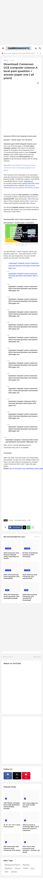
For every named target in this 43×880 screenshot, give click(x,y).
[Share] (37, 83)
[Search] (40, 48)
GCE (29, 520)
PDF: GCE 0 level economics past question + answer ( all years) (31, 849)
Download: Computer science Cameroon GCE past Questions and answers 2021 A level (23, 276)
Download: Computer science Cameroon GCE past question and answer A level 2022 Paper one (24, 265)
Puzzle (25, 868)
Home (6, 60)
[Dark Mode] (36, 48)
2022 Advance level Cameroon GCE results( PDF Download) (30, 597)
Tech (6, 872)
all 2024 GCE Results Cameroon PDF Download (30, 554)
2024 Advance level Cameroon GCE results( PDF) (30, 576)
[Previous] (38, 53)
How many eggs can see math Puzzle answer (20, 53)
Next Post (36, 657)
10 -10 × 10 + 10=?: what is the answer (12, 826)
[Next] (40, 53)
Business (26, 865)
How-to (17, 868)
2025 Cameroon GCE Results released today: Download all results (11, 555)
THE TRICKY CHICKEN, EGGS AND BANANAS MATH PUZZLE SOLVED (12, 806)
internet (14, 872)
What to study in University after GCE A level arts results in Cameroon (31, 827)
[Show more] (33, 527)
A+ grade (31, 201)
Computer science (20, 520)
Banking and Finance (12, 865)
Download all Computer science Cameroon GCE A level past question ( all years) (20, 167)
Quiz (32, 868)
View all (36, 536)
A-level (12, 60)
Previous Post (8, 657)
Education (8, 868)
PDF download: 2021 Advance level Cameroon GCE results (12, 848)
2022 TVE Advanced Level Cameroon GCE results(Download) (11, 596)
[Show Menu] (3, 48)
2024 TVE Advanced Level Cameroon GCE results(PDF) (11, 576)
